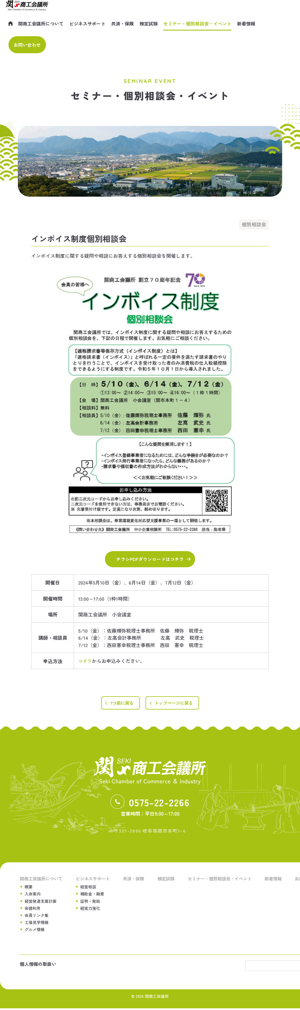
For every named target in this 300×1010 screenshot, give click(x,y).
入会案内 (33, 894)
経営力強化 (91, 909)
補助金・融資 (93, 894)
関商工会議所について (41, 23)
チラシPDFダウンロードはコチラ (150, 559)
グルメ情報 (35, 930)
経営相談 (89, 887)
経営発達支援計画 (40, 901)
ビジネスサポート (87, 23)
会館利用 (33, 909)
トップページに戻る (175, 702)
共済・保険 (122, 23)
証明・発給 (91, 901)
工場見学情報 (36, 923)
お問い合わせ (27, 44)
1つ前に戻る (119, 702)
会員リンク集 (36, 916)
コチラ (85, 660)
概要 (29, 887)
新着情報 (246, 23)
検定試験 (149, 23)
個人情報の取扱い (38, 965)
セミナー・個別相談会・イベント (197, 23)
